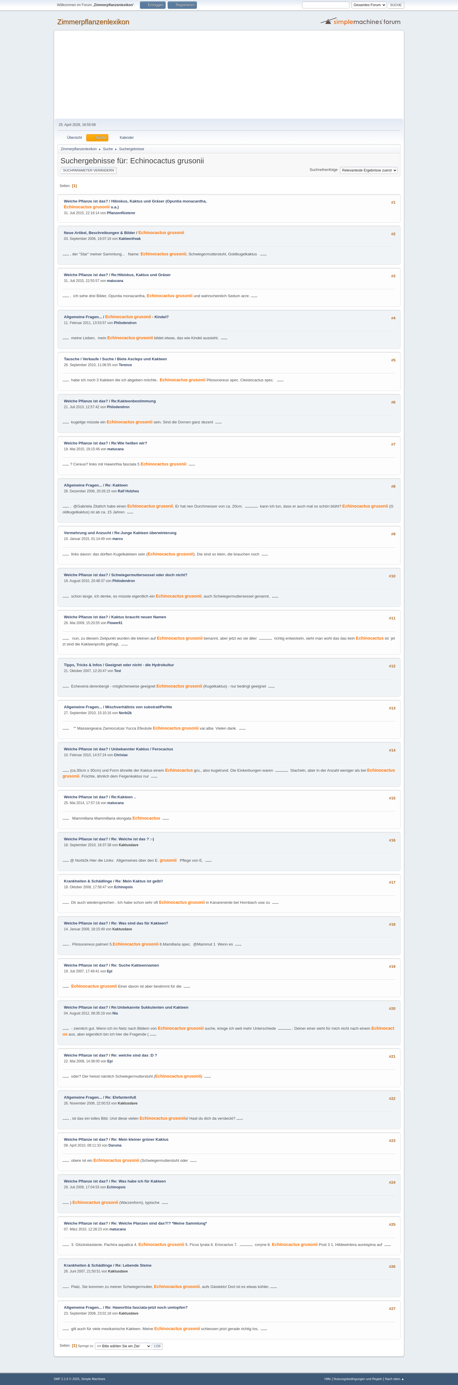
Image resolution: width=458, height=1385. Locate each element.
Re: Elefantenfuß (120, 1097)
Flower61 (114, 623)
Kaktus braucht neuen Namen (138, 617)
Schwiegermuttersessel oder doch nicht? (149, 575)
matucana (115, 281)
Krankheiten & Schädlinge (88, 881)
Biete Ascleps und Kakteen (142, 359)
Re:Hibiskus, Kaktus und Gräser (141, 275)
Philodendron (125, 323)
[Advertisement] (229, 75)
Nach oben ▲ (394, 1379)
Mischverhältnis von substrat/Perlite (138, 707)
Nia (115, 1013)
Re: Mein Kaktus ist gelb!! (139, 881)
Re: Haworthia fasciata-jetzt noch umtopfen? (146, 1307)
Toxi (117, 671)
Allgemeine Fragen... (83, 317)
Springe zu (85, 1346)
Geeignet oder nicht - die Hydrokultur (139, 665)
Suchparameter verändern (88, 170)
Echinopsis (123, 887)
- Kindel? (137, 317)
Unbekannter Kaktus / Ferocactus (142, 749)
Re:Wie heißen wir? (129, 443)
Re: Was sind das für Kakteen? (139, 923)
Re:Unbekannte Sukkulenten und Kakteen (149, 1007)
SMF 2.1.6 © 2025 (66, 1379)
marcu (117, 539)
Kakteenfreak (130, 239)
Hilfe (328, 1379)
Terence (125, 365)
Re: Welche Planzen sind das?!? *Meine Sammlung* (159, 1223)
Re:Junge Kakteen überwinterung (145, 533)
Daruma (115, 1145)
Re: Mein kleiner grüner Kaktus (140, 1139)
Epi (109, 971)
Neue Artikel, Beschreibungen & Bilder (99, 233)
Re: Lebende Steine (133, 1265)
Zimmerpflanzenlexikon (93, 22)
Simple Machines (93, 1379)
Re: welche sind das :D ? (134, 1055)
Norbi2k (125, 713)
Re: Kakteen (116, 485)
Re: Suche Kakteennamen (135, 965)
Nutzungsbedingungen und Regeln (358, 1379)
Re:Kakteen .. (123, 797)
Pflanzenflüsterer (121, 213)
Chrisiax (121, 755)
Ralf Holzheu (128, 491)
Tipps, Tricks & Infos (83, 665)
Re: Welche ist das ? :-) (132, 839)
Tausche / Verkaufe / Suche (89, 359)
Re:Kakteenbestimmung (133, 401)
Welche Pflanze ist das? (86, 201)
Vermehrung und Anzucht (87, 533)
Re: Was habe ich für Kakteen (138, 1181)
